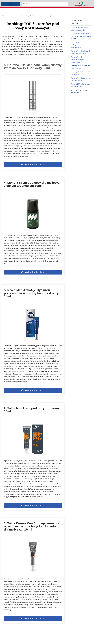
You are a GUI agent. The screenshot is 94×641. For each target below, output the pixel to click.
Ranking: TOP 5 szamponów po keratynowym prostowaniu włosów (81, 36)
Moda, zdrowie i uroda (15, 16)
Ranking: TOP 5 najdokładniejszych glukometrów (77, 60)
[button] (10, 3)
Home (4, 16)
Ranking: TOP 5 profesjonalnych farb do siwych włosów (79, 45)
